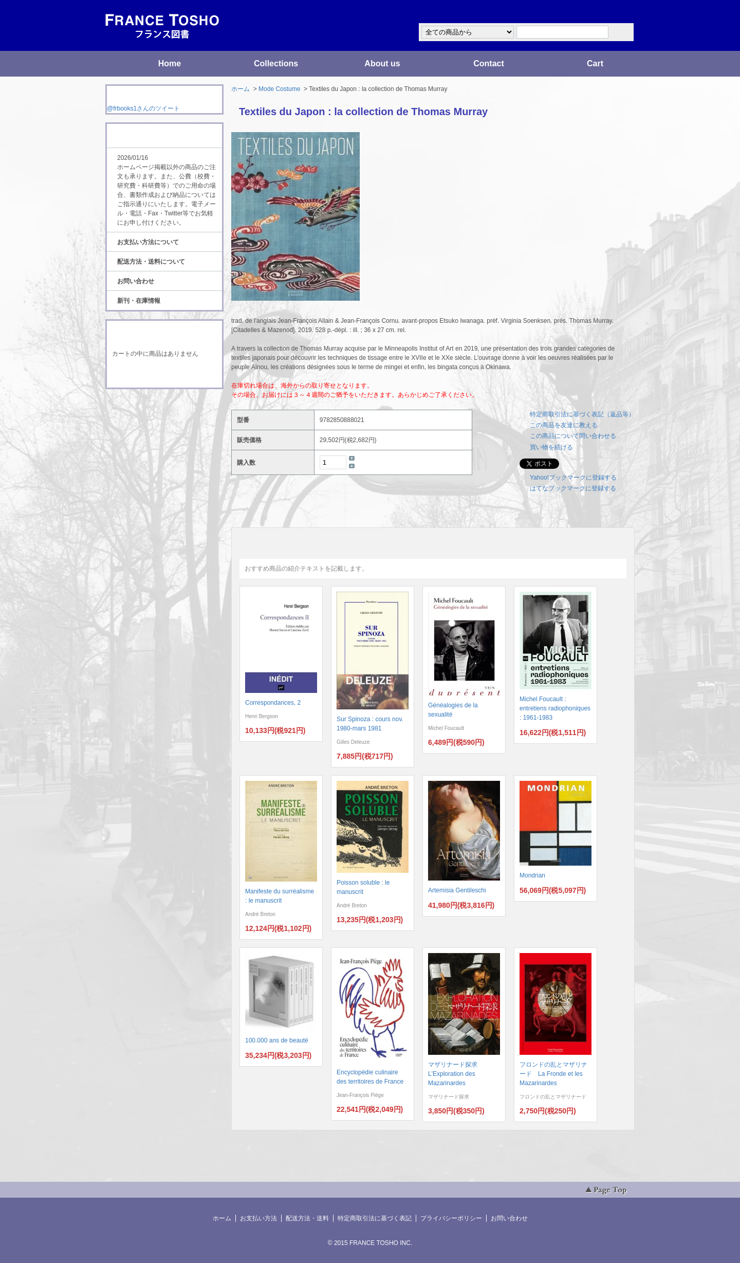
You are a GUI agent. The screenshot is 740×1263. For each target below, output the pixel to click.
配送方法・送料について (151, 261)
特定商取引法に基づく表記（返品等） (582, 414)
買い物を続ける (551, 447)
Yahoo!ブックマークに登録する (573, 477)
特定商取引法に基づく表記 (375, 1218)
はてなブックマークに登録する (573, 488)
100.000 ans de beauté (276, 1040)
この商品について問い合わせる (573, 436)
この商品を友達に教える (564, 425)
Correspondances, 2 (273, 702)
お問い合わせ (135, 281)
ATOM (155, 417)
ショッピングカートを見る (164, 374)
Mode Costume (279, 89)
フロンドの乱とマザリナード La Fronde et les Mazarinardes (553, 1074)
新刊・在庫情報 (138, 300)
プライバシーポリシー (451, 1218)
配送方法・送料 (307, 1218)
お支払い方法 (258, 1218)
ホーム (240, 89)
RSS (148, 408)
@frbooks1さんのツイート (143, 108)
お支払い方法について (148, 242)
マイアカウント (604, 12)
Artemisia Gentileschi (457, 890)
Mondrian (532, 875)
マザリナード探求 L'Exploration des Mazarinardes (456, 1074)
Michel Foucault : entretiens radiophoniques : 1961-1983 (555, 708)
